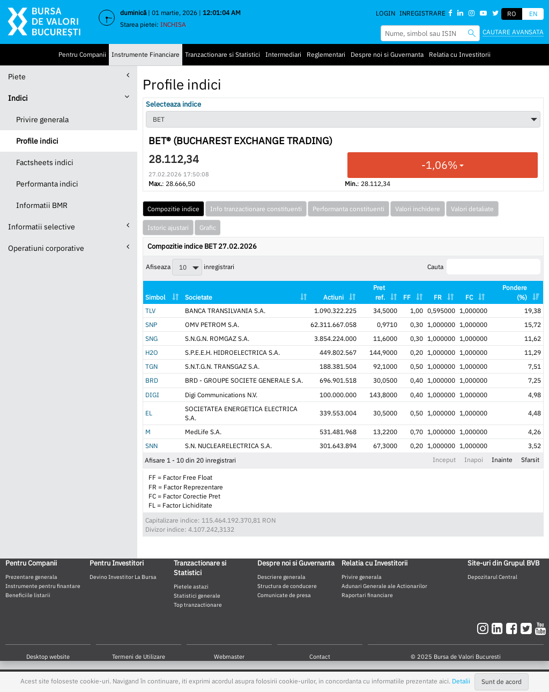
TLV (150, 311)
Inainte (502, 460)
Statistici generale (197, 595)
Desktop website (48, 656)
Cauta (483, 266)
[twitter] (528, 628)
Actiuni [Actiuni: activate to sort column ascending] (333, 297)
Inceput (444, 460)
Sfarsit (530, 460)
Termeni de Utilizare (138, 656)
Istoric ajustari (168, 228)
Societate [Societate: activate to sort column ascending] (198, 297)
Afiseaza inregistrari (190, 267)
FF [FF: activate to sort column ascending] (407, 297)
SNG (151, 338)
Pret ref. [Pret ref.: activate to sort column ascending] (379, 292)
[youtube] (540, 628)
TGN (151, 366)
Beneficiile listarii (27, 595)
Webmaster (229, 656)
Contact (319, 656)
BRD (151, 380)
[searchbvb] (472, 33)
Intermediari (283, 54)
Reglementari (326, 54)
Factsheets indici (44, 162)
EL (148, 413)
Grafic (207, 228)
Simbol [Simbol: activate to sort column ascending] (155, 297)
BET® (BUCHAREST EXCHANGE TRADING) (240, 141)
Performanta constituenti (348, 209)
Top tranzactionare (198, 604)
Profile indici (37, 141)
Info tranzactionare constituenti (256, 209)
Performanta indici (47, 184)
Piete (68, 76)
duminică (133, 13)
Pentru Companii (82, 54)
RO (511, 14)
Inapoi (473, 460)
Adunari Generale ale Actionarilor (384, 586)
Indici (68, 98)
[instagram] (484, 628)
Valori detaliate (472, 209)
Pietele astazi (191, 586)
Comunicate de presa (284, 595)
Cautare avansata (513, 32)
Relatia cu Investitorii (460, 54)
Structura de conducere (287, 586)
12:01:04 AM (222, 13)
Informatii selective (68, 226)
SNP (151, 325)
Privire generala (42, 119)
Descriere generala (281, 577)
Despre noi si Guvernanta (387, 54)
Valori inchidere (417, 209)
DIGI (152, 395)
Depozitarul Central (492, 577)
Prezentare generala (31, 577)
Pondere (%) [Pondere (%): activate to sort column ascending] (514, 292)
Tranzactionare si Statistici (222, 54)
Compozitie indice (173, 209)
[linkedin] (499, 628)
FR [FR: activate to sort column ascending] (438, 297)
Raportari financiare (367, 595)
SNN (151, 446)
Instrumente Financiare (146, 54)
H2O (151, 352)
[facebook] (513, 628)
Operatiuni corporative (68, 248)
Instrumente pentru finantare (42, 586)
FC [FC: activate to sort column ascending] (469, 297)
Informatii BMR (42, 205)
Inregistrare (422, 13)
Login (385, 13)
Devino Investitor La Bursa (123, 577)
